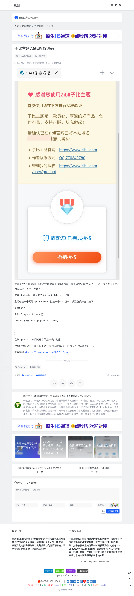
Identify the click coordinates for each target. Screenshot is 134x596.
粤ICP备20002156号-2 (52, 581)
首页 (17, 25)
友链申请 (49, 571)
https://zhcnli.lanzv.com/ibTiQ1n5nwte (48, 352)
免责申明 (71, 571)
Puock (73, 589)
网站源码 (26, 25)
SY (78, 575)
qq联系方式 (83, 571)
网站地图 (60, 571)
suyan (56, 395)
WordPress (40, 25)
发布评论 (113, 511)
